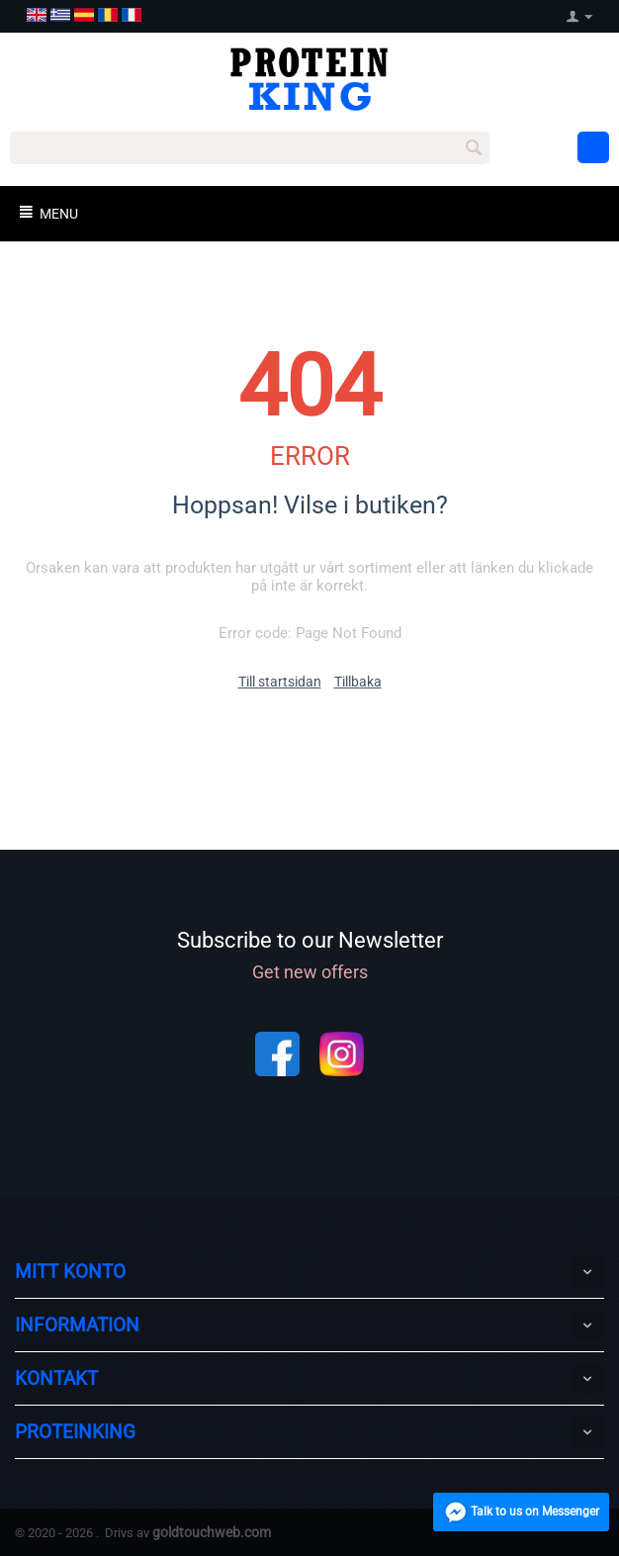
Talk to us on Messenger (515, 1514)
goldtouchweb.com (211, 1532)
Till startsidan (279, 681)
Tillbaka (358, 681)
